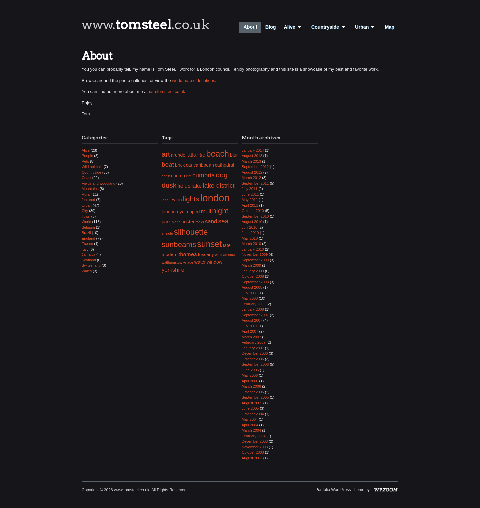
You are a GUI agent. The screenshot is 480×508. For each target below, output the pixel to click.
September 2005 (255, 397)
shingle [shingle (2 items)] (167, 233)
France (87, 244)
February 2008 (254, 304)
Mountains (90, 189)
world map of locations (193, 80)
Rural (86, 194)
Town (86, 216)
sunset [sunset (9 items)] (209, 244)
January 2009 (253, 271)
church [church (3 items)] (178, 175)
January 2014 (253, 150)
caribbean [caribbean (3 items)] (203, 165)
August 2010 (252, 222)
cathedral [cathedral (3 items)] (224, 165)
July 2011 (249, 189)
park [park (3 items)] (166, 221)
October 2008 (253, 276)
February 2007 (254, 342)
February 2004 (254, 436)
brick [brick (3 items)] (180, 165)
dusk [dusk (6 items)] (169, 185)
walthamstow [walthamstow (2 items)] (225, 255)
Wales (87, 271)
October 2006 (253, 359)
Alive (293, 27)
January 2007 (253, 348)
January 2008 (253, 309)
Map (389, 27)
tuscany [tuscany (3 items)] (206, 254)
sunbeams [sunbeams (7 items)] (179, 244)
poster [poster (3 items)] (187, 221)
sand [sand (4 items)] (211, 221)
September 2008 (255, 282)
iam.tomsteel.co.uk (167, 91)
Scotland (89, 260)
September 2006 (255, 364)
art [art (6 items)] (166, 154)
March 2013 (251, 161)
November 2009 (255, 254)
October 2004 (253, 414)
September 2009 (255, 260)
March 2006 (251, 386)
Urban (366, 27)
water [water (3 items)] (200, 262)
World (86, 222)
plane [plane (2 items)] (176, 222)
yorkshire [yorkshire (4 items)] (173, 270)
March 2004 (251, 430)
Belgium (88, 227)
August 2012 (252, 172)
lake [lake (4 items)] (197, 186)
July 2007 (249, 326)
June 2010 (250, 233)
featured (88, 200)
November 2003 (255, 447)
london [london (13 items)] (215, 197)
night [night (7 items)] (220, 211)
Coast (86, 178)
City (85, 211)
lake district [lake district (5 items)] (218, 185)
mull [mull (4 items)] (206, 211)
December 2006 (255, 353)
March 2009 (251, 265)
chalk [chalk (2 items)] (166, 176)
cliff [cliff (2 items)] (188, 176)
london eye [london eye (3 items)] (173, 211)
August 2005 (252, 403)
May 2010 (250, 238)
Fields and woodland (98, 183)
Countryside (329, 27)
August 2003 (252, 458)
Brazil (86, 233)
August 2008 (252, 287)
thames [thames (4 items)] (188, 254)
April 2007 (250, 331)
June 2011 (250, 194)
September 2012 (255, 167)
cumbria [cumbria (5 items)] (203, 175)
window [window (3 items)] (214, 262)
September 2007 (255, 315)
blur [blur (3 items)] (234, 155)
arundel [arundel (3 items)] (179, 155)
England (88, 238)
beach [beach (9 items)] (217, 153)
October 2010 (253, 211)
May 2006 (250, 375)
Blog (270, 27)
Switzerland (91, 265)
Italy (85, 249)
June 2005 (250, 408)
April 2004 (250, 425)
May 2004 (250, 419)
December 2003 (255, 441)
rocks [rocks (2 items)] (199, 222)
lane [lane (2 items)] (165, 200)
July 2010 (249, 227)
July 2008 (249, 293)
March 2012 (251, 178)
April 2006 (250, 381)
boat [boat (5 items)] (168, 164)
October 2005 (253, 392)
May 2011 (250, 200)
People (87, 156)
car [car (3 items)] (189, 165)
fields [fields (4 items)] (183, 186)
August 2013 (252, 156)
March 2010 (251, 244)
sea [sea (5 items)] (223, 221)
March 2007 (251, 337)
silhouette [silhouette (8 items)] (191, 231)
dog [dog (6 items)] (222, 175)
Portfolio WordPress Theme (339, 489)
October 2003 (253, 452)
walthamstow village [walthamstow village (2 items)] (177, 262)
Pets (85, 161)
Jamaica (88, 254)
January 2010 (253, 249)
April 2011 (250, 205)
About (250, 27)
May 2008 (250, 298)
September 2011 (255, 183)
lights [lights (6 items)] (191, 199)
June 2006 (250, 370)
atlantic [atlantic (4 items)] (196, 155)
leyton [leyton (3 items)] (175, 199)
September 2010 (255, 216)
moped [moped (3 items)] (193, 211)
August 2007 (252, 320)
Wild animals (92, 167)
